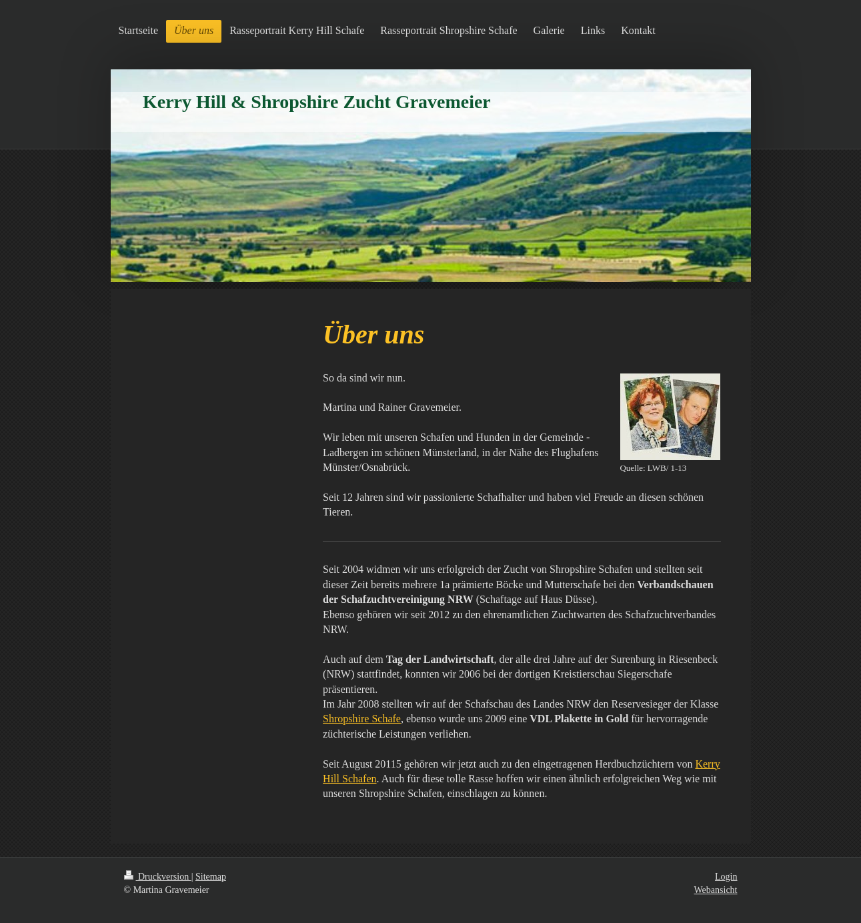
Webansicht (716, 890)
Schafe (362, 718)
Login (726, 877)
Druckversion (157, 877)
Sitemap (210, 877)
